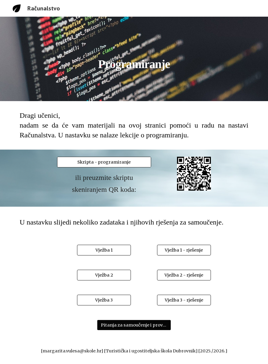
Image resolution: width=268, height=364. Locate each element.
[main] (134, 59)
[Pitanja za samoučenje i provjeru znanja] (133, 325)
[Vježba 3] (104, 300)
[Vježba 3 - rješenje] (184, 300)
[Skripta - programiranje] (104, 162)
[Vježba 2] (104, 275)
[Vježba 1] (104, 250)
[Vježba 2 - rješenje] (184, 275)
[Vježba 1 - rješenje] (184, 250)
